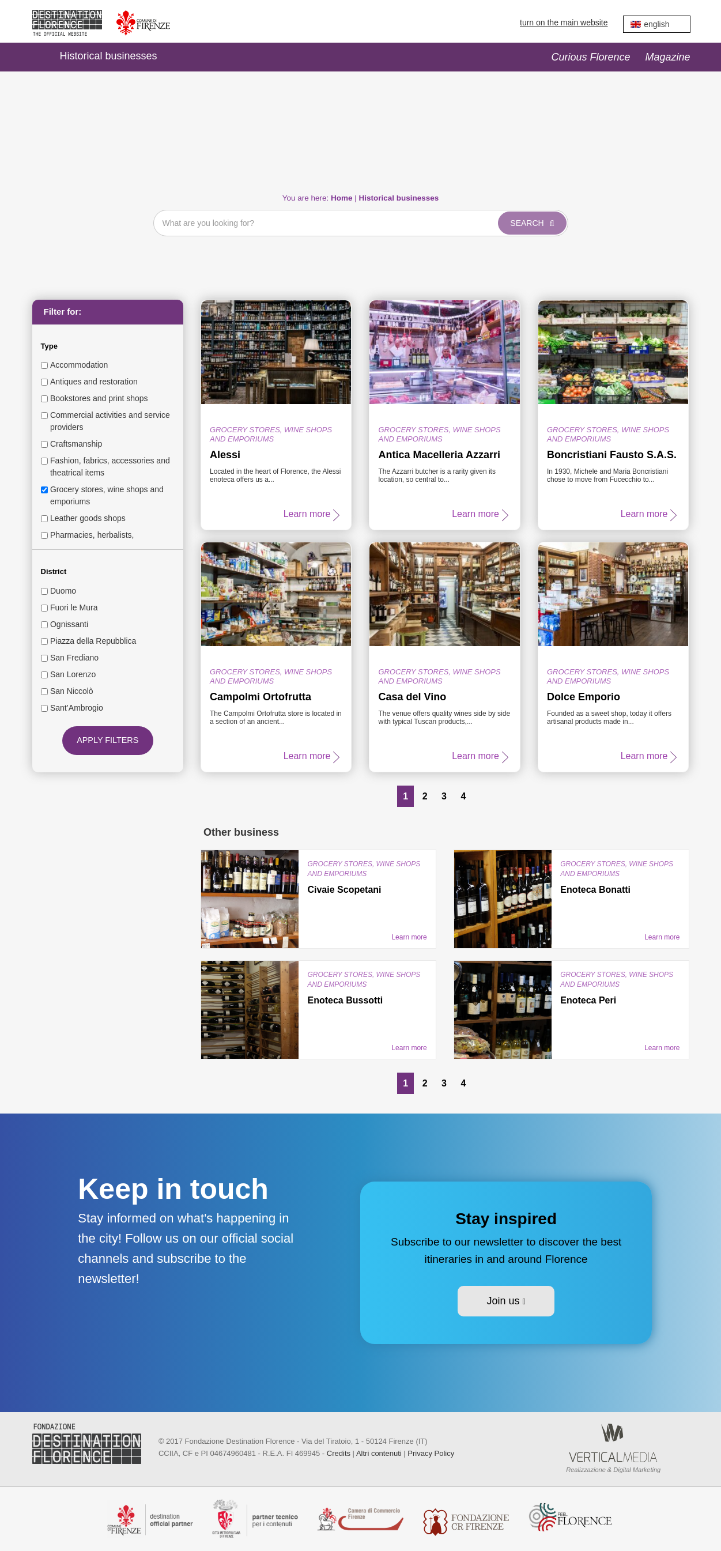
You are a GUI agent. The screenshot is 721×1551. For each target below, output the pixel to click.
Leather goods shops (88, 518)
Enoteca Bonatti (595, 890)
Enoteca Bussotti (345, 1000)
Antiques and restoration (94, 381)
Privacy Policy (430, 1453)
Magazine (667, 57)
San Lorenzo (73, 674)
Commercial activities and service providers (110, 421)
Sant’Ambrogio (76, 707)
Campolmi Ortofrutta (260, 697)
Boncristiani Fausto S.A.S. (612, 455)
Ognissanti (69, 624)
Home (38, 57)
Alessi (225, 455)
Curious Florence (590, 57)
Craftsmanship (76, 443)
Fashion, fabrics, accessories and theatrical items (110, 466)
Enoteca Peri (588, 1000)
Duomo (63, 590)
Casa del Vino (412, 697)
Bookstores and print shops (99, 398)
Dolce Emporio (583, 697)
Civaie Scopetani (344, 890)
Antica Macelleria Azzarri (439, 455)
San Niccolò (71, 691)
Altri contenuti (379, 1453)
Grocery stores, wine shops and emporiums (107, 495)
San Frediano (74, 657)
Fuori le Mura (73, 607)
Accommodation (79, 364)
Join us (505, 1301)
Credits (338, 1453)
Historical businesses (108, 56)
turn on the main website (564, 22)
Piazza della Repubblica (93, 641)
